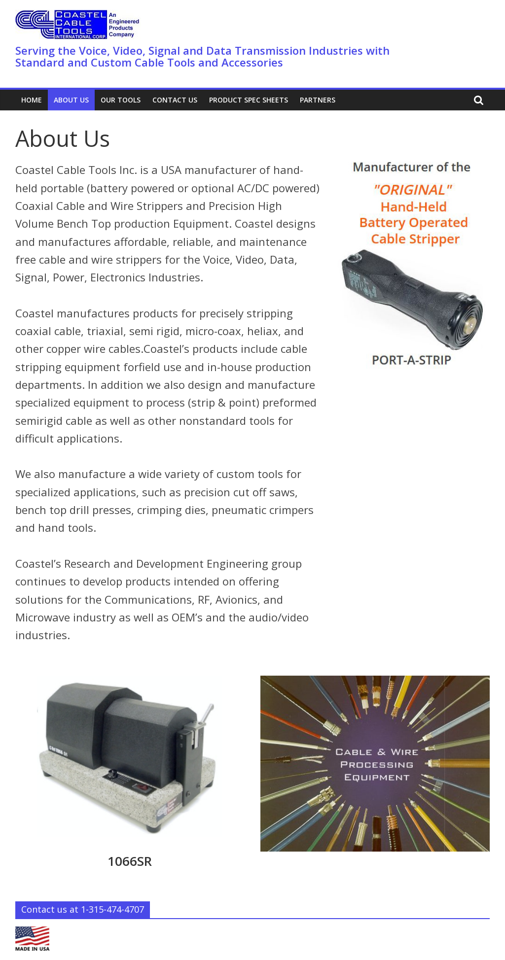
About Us (71, 99)
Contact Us (174, 99)
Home (31, 99)
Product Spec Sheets (248, 99)
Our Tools (121, 99)
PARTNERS (317, 99)
